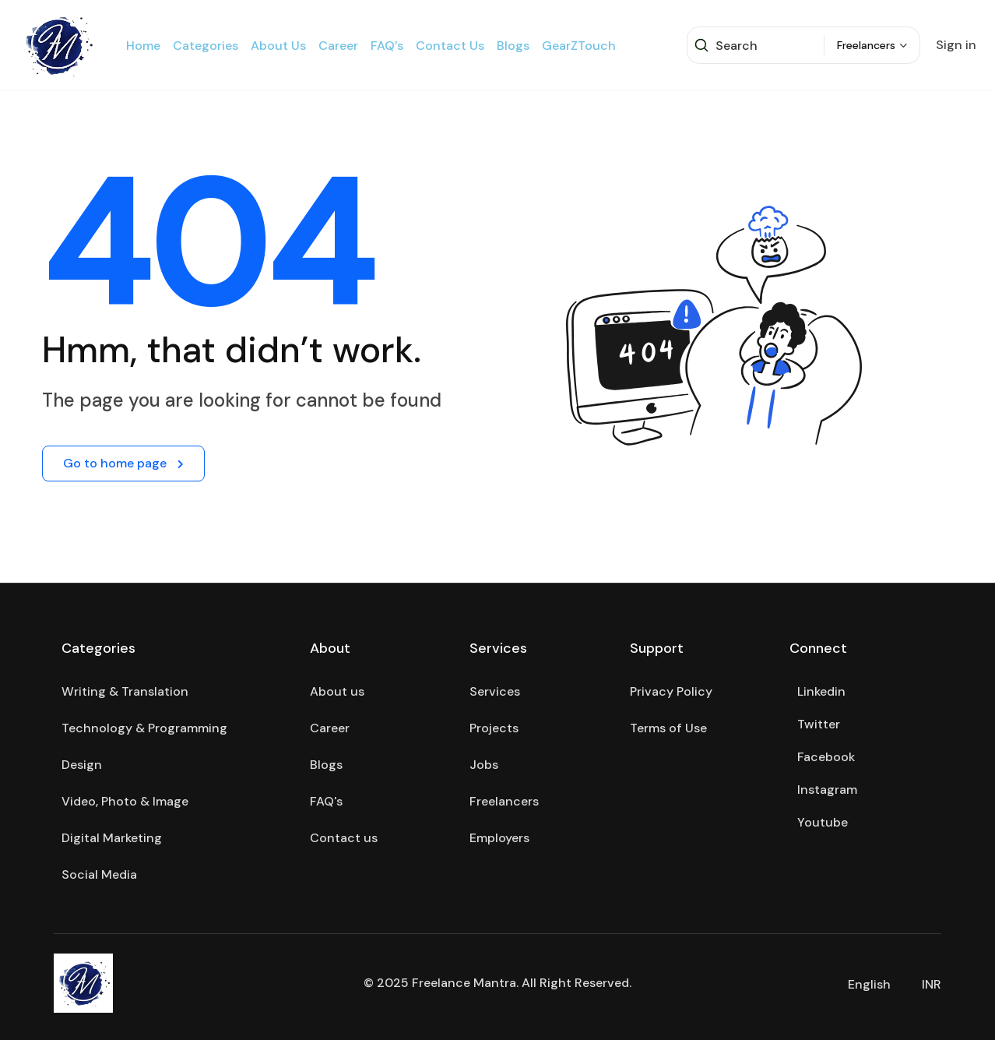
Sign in (956, 45)
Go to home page (123, 463)
